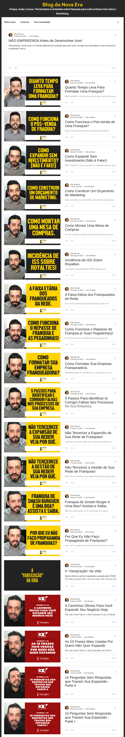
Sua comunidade (42, 22)
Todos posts (10, 22)
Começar (25, 22)
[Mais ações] (116, 34)
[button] (118, 22)
